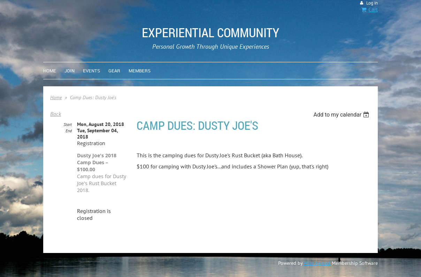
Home (56, 97)
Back (55, 113)
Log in (372, 3)
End (69, 130)
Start (67, 124)
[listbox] (342, 114)
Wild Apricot (317, 263)
